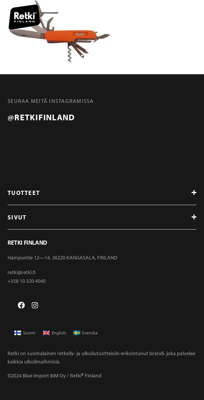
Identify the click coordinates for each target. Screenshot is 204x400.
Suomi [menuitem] (29, 333)
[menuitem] (25, 332)
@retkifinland (41, 117)
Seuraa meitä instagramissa (51, 100)
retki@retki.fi (21, 272)
